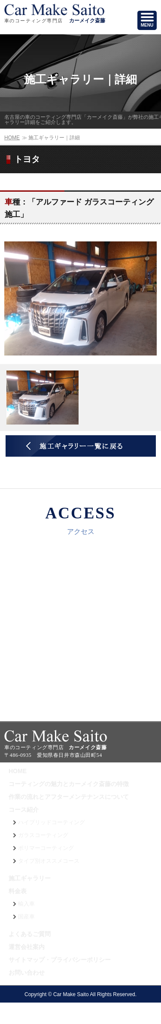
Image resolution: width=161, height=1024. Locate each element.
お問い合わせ (27, 972)
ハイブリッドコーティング (51, 822)
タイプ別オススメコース (48, 861)
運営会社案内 (27, 946)
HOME (12, 138)
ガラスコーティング (43, 835)
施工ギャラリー (30, 878)
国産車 (26, 917)
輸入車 (26, 904)
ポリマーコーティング (46, 848)
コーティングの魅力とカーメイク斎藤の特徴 (69, 783)
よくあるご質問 (30, 934)
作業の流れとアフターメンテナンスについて (69, 796)
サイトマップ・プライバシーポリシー (60, 959)
